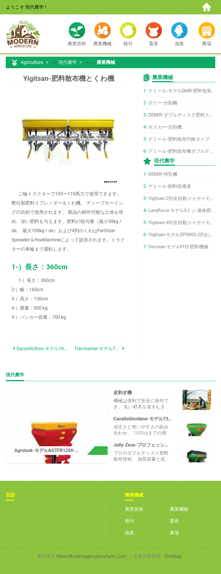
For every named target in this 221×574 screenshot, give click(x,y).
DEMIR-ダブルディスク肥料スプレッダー (181, 115)
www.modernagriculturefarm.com (91, 556)
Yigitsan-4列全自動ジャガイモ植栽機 (181, 222)
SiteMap (173, 556)
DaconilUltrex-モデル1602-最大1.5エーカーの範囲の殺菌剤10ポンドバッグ (42, 348)
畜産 (174, 521)
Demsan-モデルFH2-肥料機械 (178, 246)
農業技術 (134, 509)
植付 (129, 521)
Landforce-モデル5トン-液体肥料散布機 (181, 210)
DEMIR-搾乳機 (162, 174)
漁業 (129, 532)
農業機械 (106, 62)
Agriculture (32, 62)
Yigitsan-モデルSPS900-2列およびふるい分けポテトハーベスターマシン (181, 234)
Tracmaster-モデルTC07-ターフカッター (98, 348)
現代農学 (67, 62)
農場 (174, 532)
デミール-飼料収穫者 (169, 186)
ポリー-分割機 (162, 103)
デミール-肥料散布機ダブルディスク (181, 151)
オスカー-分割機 (165, 127)
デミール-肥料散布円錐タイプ (178, 139)
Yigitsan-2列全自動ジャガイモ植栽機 (181, 198)
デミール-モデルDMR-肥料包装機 (181, 91)
